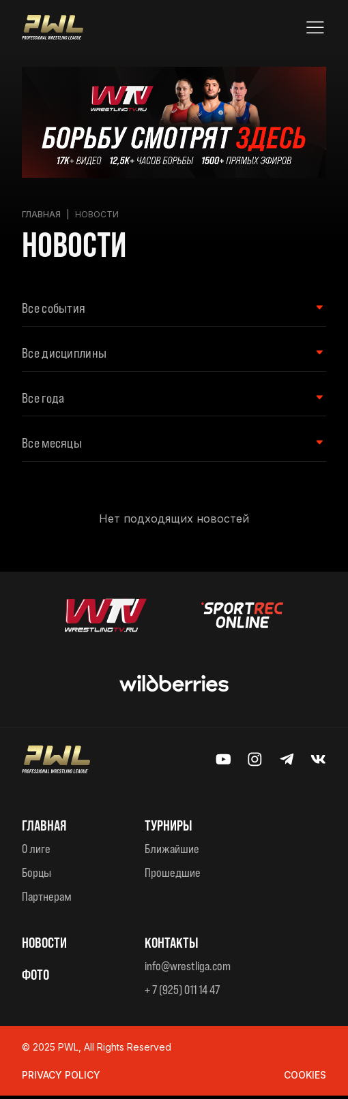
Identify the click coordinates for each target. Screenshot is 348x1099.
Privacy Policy (61, 1078)
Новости (46, 946)
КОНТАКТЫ (173, 946)
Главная (41, 214)
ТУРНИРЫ (170, 828)
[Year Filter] (167, 399)
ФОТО (36, 977)
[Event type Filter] (167, 308)
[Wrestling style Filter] (167, 354)
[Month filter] (167, 446)
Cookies (305, 1078)
